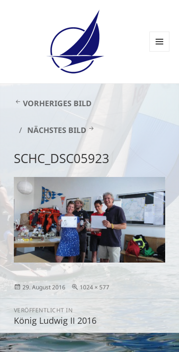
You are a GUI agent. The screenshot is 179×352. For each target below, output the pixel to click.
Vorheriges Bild (57, 103)
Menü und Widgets (159, 51)
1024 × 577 (94, 287)
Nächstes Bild (56, 130)
